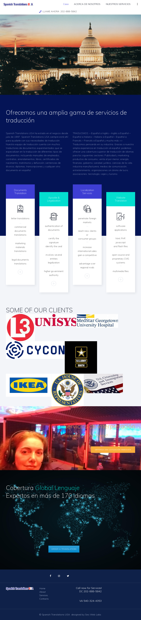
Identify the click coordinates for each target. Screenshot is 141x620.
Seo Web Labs (93, 614)
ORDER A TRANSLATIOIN (63, 549)
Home (42, 588)
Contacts (44, 598)
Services (43, 595)
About (42, 591)
